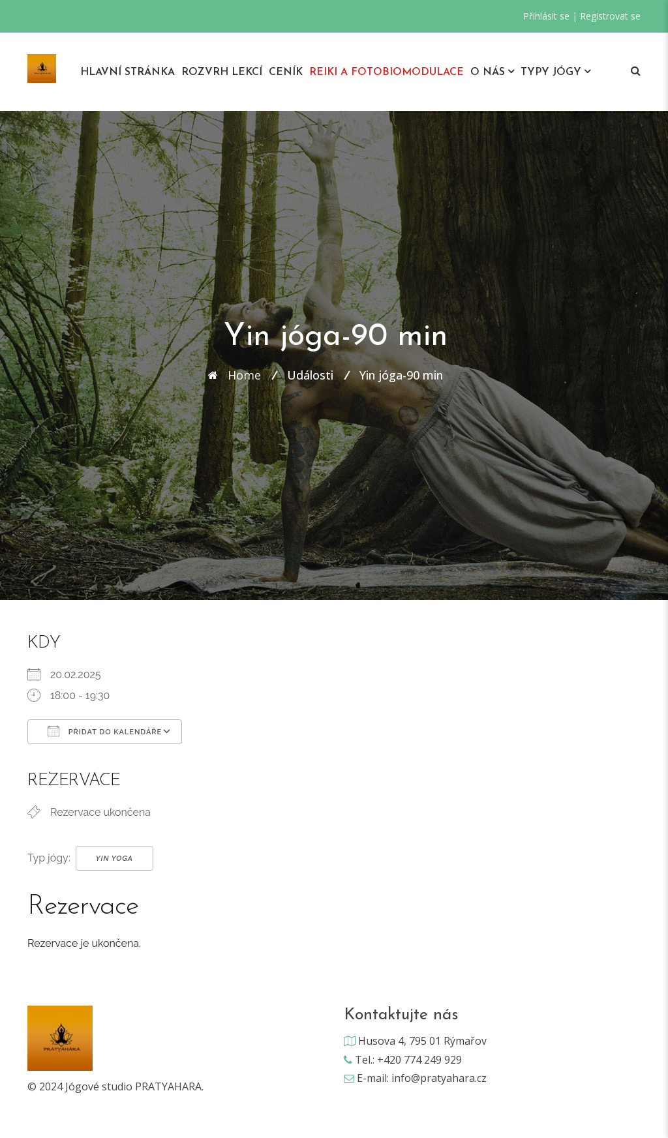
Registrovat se (610, 16)
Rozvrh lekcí (221, 72)
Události (310, 375)
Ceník (286, 72)
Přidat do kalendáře (105, 731)
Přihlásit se (546, 16)
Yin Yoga (114, 858)
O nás (487, 72)
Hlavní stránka (127, 72)
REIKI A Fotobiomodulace (386, 72)
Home (244, 375)
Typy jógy (551, 72)
